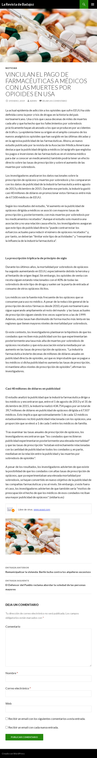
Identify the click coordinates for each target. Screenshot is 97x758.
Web (8, 703)
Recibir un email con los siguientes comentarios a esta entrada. (46, 718)
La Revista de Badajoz (18, 4)
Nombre (11, 673)
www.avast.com (42, 509)
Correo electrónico (18, 688)
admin (33, 100)
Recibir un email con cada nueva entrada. (33, 727)
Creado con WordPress (13, 753)
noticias (11, 68)
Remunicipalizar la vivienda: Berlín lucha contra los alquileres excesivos (48, 569)
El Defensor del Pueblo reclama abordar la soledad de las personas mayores (48, 585)
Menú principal (92, 4)
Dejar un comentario (54, 100)
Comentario (12, 626)
